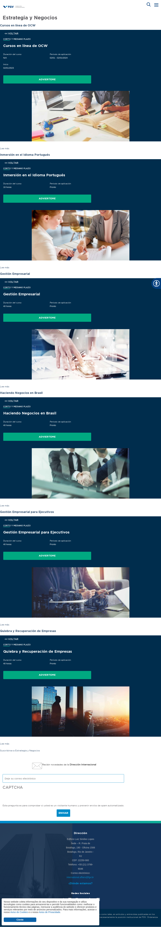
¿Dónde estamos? (80, 883)
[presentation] (27, 797)
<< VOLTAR (11, 33)
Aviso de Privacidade (49, 912)
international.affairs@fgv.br (80, 877)
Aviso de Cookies (19, 912)
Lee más (4, 148)
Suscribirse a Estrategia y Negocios (20, 750)
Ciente (20, 919)
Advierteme (47, 79)
